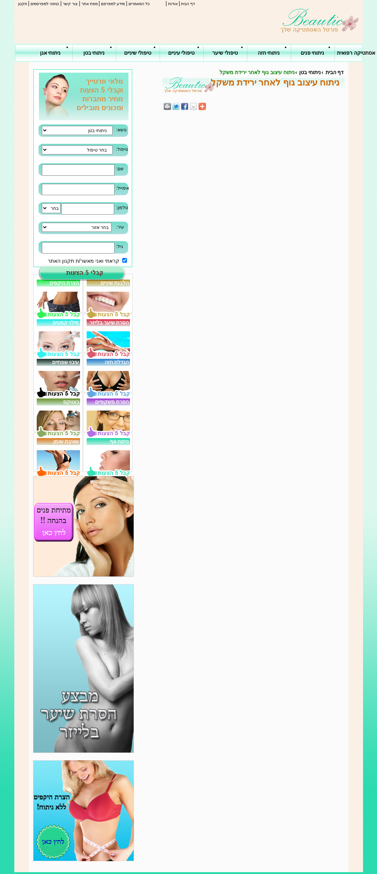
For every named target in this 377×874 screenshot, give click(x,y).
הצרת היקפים (64, 283)
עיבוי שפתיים (65, 362)
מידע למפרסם (113, 3)
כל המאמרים (139, 3)
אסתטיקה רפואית (356, 53)
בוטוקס (71, 402)
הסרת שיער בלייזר (109, 322)
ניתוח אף (119, 441)
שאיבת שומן (66, 441)
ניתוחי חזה (269, 53)
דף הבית (188, 3)
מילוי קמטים (65, 322)
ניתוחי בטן (94, 53)
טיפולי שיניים (137, 53)
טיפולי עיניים (181, 53)
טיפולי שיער (225, 53)
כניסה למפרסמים (44, 3)
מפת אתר (89, 3)
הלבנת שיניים (115, 283)
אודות (173, 3)
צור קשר (70, 3)
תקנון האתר (61, 261)
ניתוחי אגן (50, 53)
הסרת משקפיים (112, 402)
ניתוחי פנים (313, 53)
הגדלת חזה (117, 362)
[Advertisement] (355, 110)
